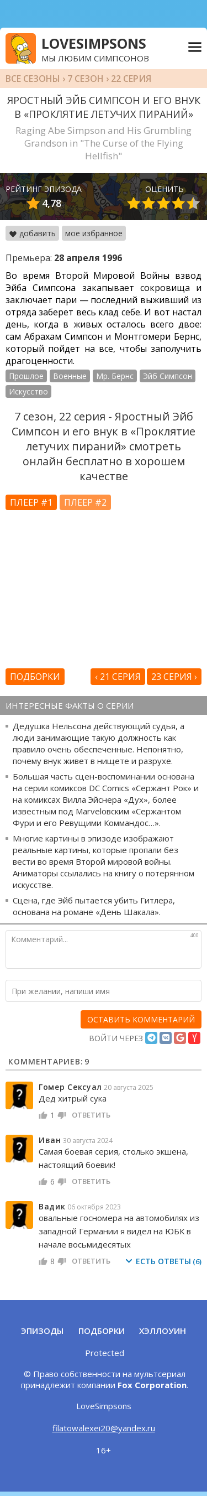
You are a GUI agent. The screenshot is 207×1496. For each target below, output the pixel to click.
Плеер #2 (85, 502)
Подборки (35, 677)
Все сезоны (33, 78)
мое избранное (94, 233)
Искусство (28, 391)
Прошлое (26, 376)
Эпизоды (42, 1330)
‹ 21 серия (118, 677)
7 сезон (85, 78)
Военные (70, 376)
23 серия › (174, 677)
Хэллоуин (162, 1330)
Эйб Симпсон (167, 376)
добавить (32, 233)
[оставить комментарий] (141, 1019)
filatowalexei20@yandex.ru (103, 1427)
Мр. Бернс (115, 376)
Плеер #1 (31, 502)
